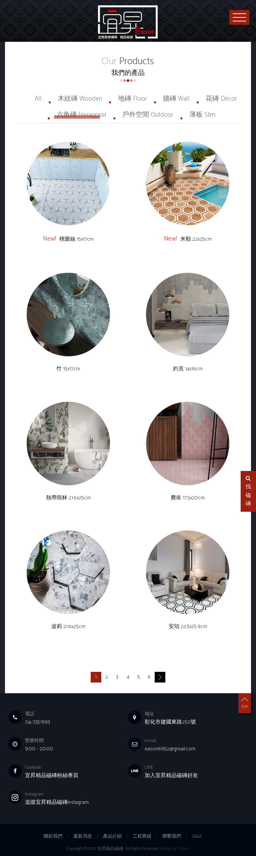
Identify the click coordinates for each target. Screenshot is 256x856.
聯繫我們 (171, 836)
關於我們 (53, 836)
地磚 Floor (132, 98)
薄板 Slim (202, 114)
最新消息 (82, 836)
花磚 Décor (221, 98)
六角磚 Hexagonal (81, 114)
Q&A (197, 836)
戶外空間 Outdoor (147, 114)
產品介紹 (112, 836)
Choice (184, 848)
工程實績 (142, 836)
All (38, 98)
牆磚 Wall (176, 98)
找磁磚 (248, 492)
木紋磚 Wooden (80, 98)
